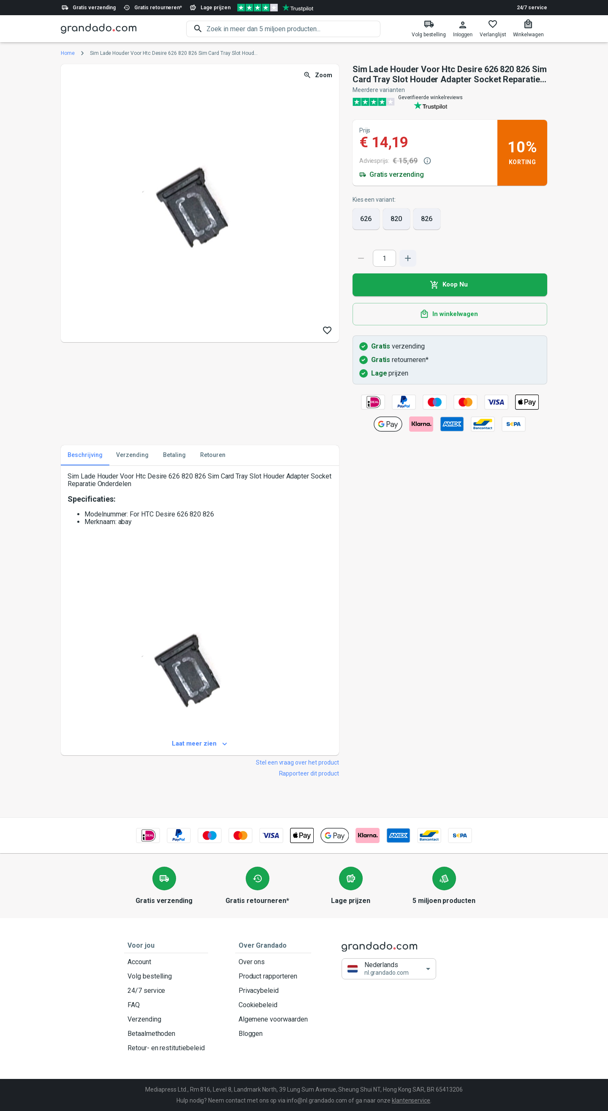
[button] (389, 969)
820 (396, 219)
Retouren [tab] (212, 455)
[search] (293, 29)
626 (366, 219)
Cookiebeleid (273, 1005)
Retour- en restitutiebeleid (166, 1048)
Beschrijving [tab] (85, 455)
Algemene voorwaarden (273, 1019)
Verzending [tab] (132, 455)
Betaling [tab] (174, 455)
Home (68, 53)
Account (166, 962)
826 (426, 219)
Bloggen (273, 1034)
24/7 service (532, 8)
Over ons (273, 962)
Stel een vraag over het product (297, 762)
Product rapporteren (273, 976)
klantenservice (411, 1100)
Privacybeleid (273, 991)
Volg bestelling (166, 976)
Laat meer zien (200, 744)
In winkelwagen (450, 314)
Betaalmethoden (166, 1034)
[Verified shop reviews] (275, 7)
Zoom (318, 75)
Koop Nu (450, 284)
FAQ (166, 1005)
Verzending (166, 1019)
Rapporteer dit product (309, 773)
